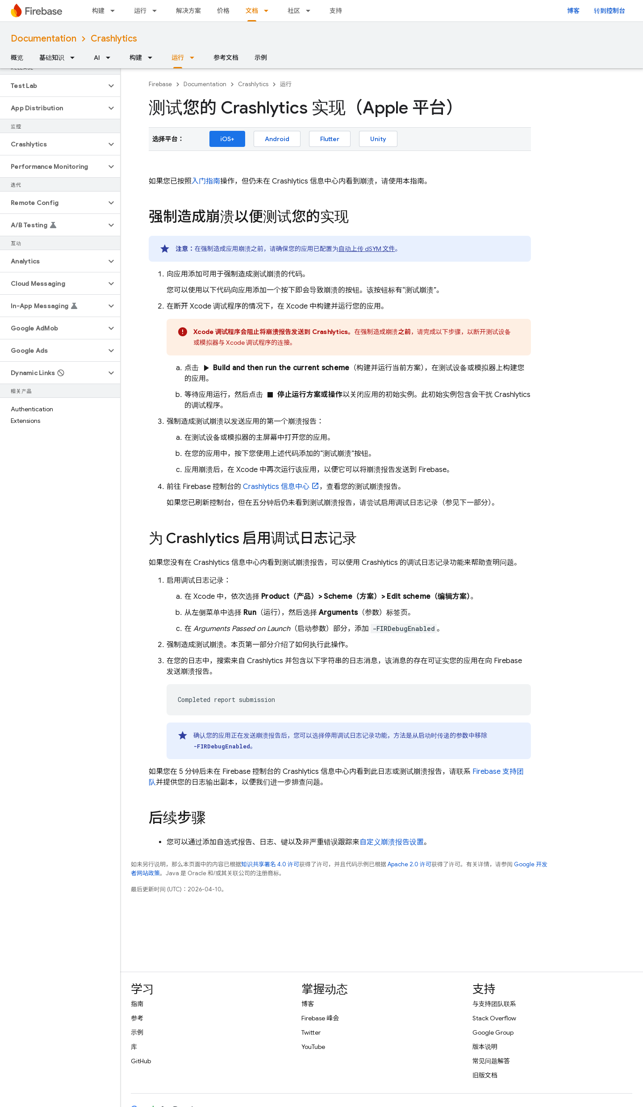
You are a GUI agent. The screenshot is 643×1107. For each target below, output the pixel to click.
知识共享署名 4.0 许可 (270, 864)
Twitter (311, 1032)
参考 (137, 1018)
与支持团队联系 (494, 1004)
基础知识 (51, 58)
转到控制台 (609, 11)
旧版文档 (484, 1075)
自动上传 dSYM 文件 (366, 249)
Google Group (493, 1032)
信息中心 (276, 486)
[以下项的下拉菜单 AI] (110, 57)
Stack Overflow (494, 1018)
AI (97, 58)
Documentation (43, 38)
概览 (17, 58)
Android (277, 139)
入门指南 (206, 181)
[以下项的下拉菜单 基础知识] (75, 57)
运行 (140, 11)
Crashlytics (114, 38)
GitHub (141, 1061)
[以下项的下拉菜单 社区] (311, 10)
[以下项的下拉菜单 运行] (157, 10)
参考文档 (225, 58)
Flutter (329, 139)
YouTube (313, 1047)
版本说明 (484, 1047)
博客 (573, 11)
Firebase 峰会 (320, 1018)
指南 (137, 1004)
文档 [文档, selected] (252, 11)
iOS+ (227, 139)
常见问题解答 (491, 1061)
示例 (261, 58)
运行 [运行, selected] (177, 58)
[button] (53, 86)
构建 (98, 11)
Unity (378, 139)
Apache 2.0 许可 (409, 864)
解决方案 (188, 11)
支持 (336, 11)
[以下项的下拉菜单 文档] (269, 10)
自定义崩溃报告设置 (391, 842)
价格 (223, 11)
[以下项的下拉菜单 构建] (115, 10)
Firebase (160, 84)
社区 (294, 11)
